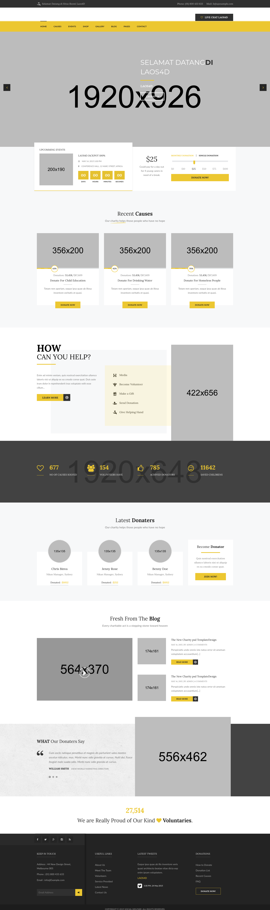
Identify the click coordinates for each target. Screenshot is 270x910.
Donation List (203, 870)
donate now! (200, 177)
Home (43, 26)
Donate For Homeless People (202, 280)
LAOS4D (152, 96)
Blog (114, 26)
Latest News (101, 886)
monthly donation (182, 155)
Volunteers (100, 875)
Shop (86, 26)
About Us (100, 864)
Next (263, 87)
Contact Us (101, 892)
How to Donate (204, 864)
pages (127, 26)
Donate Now (68, 305)
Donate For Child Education (68, 280)
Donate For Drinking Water (135, 280)
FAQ (198, 881)
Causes (57, 26)
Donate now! (208, 891)
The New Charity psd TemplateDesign (193, 639)
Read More (187, 662)
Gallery (99, 26)
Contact (142, 26)
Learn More (56, 397)
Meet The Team (103, 870)
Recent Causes (203, 875)
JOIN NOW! (210, 576)
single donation (208, 155)
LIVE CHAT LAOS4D (214, 17)
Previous (6, 87)
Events (72, 26)
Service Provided (104, 881)
